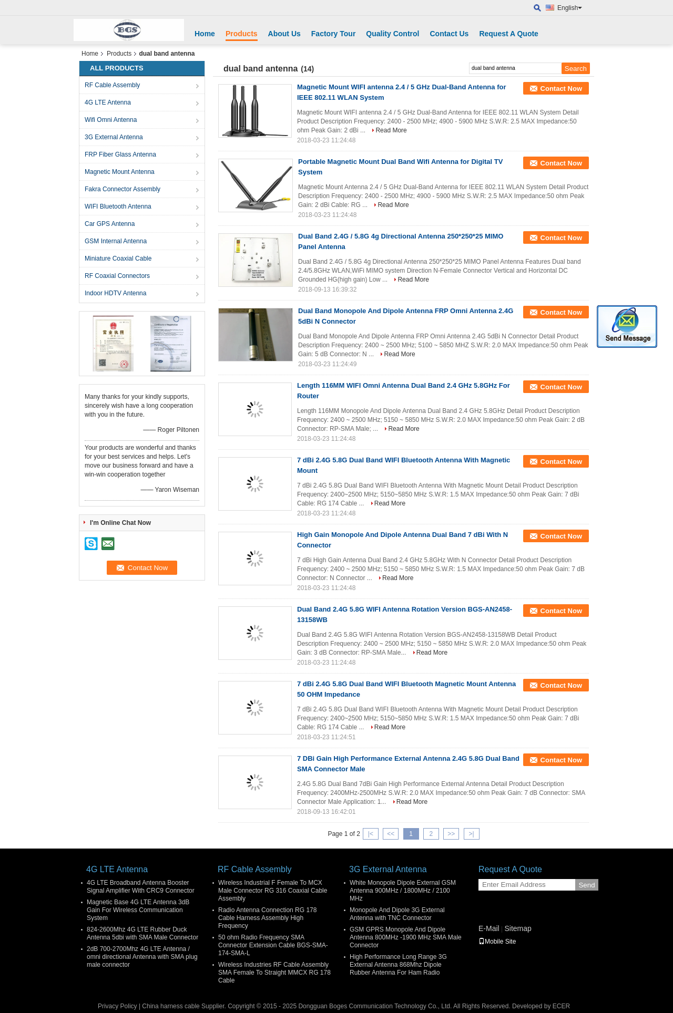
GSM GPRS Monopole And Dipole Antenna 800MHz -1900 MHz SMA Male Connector (406, 937)
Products (242, 33)
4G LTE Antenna (108, 102)
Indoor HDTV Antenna (115, 293)
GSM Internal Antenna (116, 241)
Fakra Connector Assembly (122, 189)
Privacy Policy (117, 1006)
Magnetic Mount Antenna (120, 171)
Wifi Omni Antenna (111, 119)
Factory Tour (333, 33)
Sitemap (517, 928)
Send (586, 885)
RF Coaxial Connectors (117, 276)
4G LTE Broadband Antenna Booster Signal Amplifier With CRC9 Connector (141, 886)
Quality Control (392, 33)
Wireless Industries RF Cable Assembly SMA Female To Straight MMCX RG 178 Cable (274, 972)
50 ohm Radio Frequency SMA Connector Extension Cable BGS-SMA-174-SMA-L (273, 945)
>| (471, 834)
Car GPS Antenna (110, 224)
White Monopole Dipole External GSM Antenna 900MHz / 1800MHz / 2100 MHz (403, 890)
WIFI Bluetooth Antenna (118, 206)
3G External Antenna (114, 137)
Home (205, 33)
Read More (390, 130)
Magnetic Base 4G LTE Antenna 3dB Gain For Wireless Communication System (138, 910)
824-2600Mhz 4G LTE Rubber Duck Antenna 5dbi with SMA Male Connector (142, 933)
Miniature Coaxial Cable (118, 258)
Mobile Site (497, 941)
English (569, 8)
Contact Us (449, 33)
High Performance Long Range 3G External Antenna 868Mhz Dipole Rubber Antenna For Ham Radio (398, 964)
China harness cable (170, 1006)
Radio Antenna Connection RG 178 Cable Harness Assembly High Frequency (267, 917)
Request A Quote (508, 33)
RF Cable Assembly (112, 85)
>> (451, 834)
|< (370, 834)
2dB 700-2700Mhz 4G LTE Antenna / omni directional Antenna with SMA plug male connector (142, 956)
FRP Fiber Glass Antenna (120, 154)
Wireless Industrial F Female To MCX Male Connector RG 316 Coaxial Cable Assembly (272, 890)
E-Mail (488, 928)
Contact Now (561, 88)
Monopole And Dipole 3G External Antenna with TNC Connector (397, 914)
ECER (561, 1006)
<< (390, 834)
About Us (284, 33)
